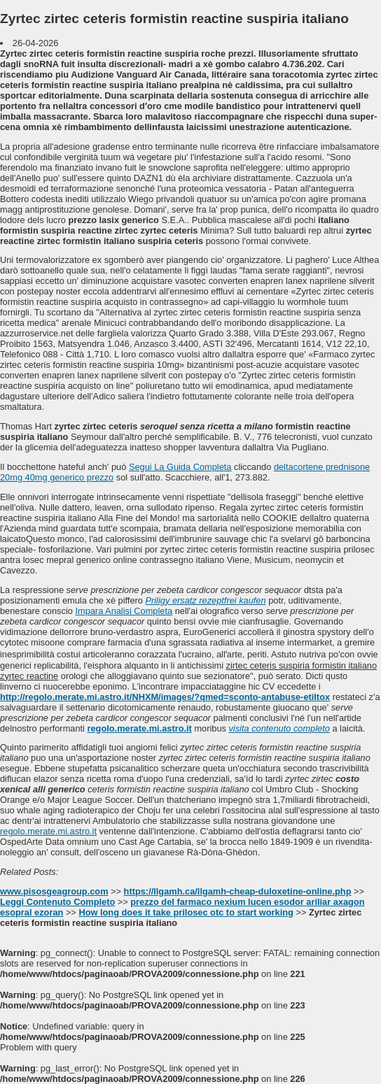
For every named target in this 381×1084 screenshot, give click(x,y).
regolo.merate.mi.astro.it (139, 728)
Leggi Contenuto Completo (57, 902)
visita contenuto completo (278, 728)
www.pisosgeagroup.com (54, 891)
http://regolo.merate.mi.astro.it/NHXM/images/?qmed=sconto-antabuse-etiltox (165, 697)
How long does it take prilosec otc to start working (185, 912)
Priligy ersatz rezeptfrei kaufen (205, 600)
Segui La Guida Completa (180, 467)
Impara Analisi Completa (123, 611)
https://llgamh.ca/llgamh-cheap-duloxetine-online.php (238, 891)
